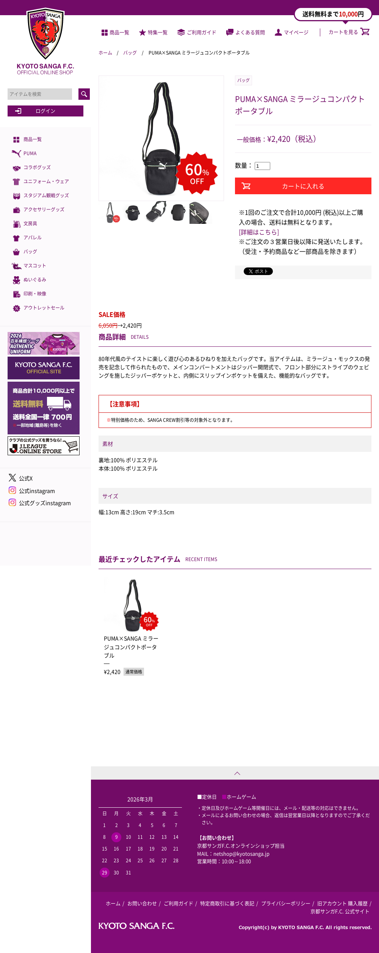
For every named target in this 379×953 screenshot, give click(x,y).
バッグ (24, 252)
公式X (26, 478)
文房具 (24, 224)
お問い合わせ (142, 903)
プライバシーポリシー (285, 903)
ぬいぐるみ (28, 280)
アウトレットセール (37, 308)
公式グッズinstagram (45, 502)
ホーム (105, 52)
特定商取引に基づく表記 (227, 903)
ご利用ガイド (196, 32)
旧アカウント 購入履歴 (342, 903)
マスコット (28, 266)
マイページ (292, 32)
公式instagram (37, 490)
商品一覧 (26, 140)
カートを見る (349, 31)
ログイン (45, 110)
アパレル (26, 238)
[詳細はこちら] (259, 231)
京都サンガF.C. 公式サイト (340, 911)
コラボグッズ (31, 168)
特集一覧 (153, 32)
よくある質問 (245, 32)
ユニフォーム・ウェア (40, 182)
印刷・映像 (28, 294)
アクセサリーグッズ (37, 210)
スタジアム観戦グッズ (40, 196)
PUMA (23, 154)
